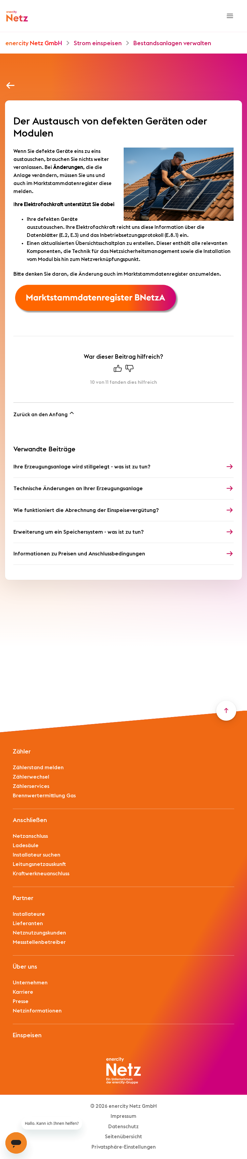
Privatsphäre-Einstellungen (123, 1147)
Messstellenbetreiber (39, 942)
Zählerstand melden (38, 767)
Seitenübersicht (123, 1136)
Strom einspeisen (98, 43)
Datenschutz (123, 1126)
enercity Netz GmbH (33, 43)
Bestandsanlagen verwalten (172, 43)
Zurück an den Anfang (44, 413)
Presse (20, 1001)
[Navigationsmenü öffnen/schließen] (230, 16)
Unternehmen (30, 982)
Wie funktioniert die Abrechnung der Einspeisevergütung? (86, 510)
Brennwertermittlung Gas (44, 795)
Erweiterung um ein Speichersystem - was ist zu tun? (78, 532)
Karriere (23, 992)
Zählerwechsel (31, 777)
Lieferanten (28, 923)
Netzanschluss (30, 836)
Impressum (123, 1116)
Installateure (29, 914)
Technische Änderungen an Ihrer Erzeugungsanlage (78, 488)
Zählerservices (31, 786)
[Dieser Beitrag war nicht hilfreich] (129, 370)
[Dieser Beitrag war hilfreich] (117, 370)
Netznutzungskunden (39, 932)
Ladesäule (26, 845)
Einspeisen (27, 1035)
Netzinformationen (37, 1010)
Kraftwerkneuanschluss (41, 873)
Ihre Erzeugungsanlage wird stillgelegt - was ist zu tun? (81, 466)
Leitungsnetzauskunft (39, 864)
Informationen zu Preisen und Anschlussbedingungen (79, 553)
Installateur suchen (36, 855)
